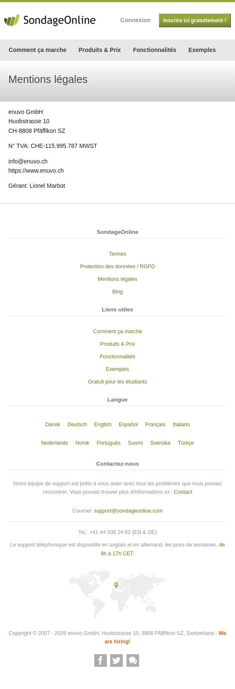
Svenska (160, 443)
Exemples (202, 50)
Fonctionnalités (154, 50)
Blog (117, 292)
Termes (117, 254)
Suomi (135, 443)
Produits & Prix (99, 50)
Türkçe (186, 443)
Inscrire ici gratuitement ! (194, 20)
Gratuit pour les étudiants (117, 382)
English (102, 424)
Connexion (135, 20)
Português (108, 443)
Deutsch (77, 424)
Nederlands (54, 443)
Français (155, 424)
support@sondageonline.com (128, 511)
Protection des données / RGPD (117, 266)
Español (128, 424)
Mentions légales (117, 279)
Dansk (52, 424)
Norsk (82, 443)
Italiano (181, 424)
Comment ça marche (38, 50)
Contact (183, 492)
